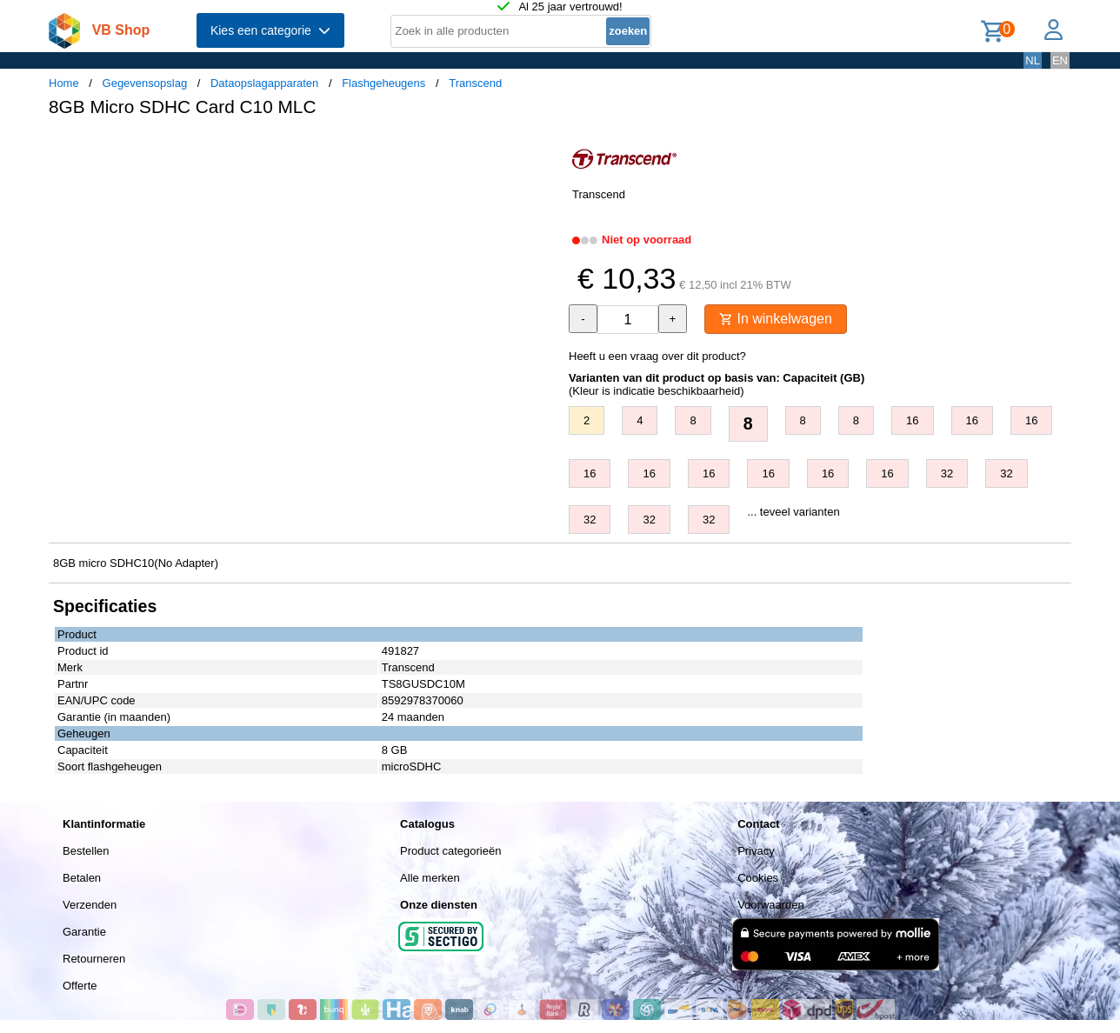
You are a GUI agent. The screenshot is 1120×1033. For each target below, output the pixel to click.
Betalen (82, 877)
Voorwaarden (770, 904)
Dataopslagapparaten (264, 83)
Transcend (475, 83)
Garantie (84, 931)
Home (64, 83)
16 (912, 420)
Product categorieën (450, 850)
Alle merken (430, 877)
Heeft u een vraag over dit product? (657, 356)
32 (947, 473)
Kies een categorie (270, 30)
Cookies (757, 877)
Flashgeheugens (383, 83)
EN (1060, 60)
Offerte (80, 985)
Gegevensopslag (145, 83)
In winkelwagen (775, 318)
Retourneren (94, 958)
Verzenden (90, 904)
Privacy (756, 850)
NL (1032, 60)
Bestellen (86, 850)
